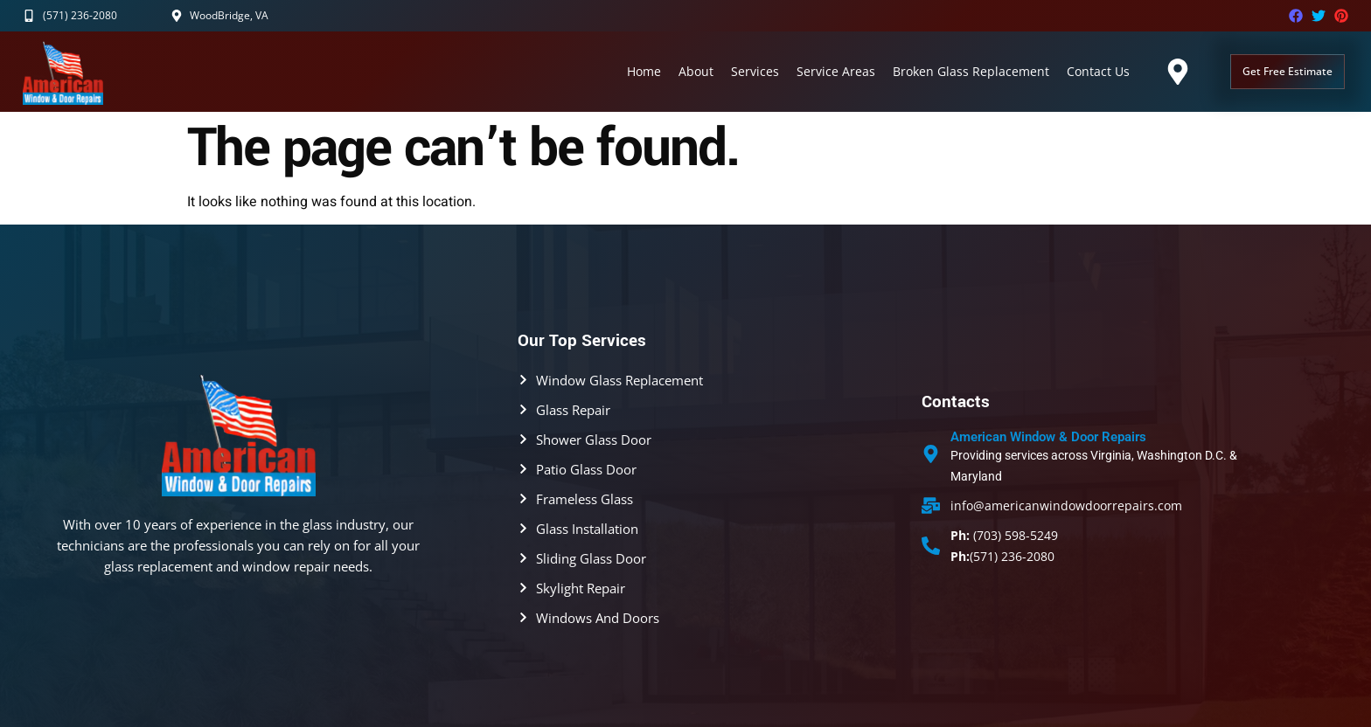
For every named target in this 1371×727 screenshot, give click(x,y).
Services (755, 71)
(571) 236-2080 (1002, 556)
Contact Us (1098, 71)
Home (644, 71)
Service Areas (836, 71)
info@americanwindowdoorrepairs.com (1066, 505)
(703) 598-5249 (1004, 535)
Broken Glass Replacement (971, 71)
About (696, 71)
